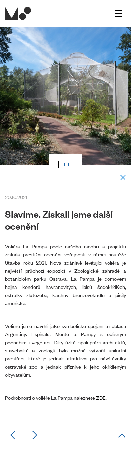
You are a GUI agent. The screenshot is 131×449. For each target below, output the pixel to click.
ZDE (101, 397)
